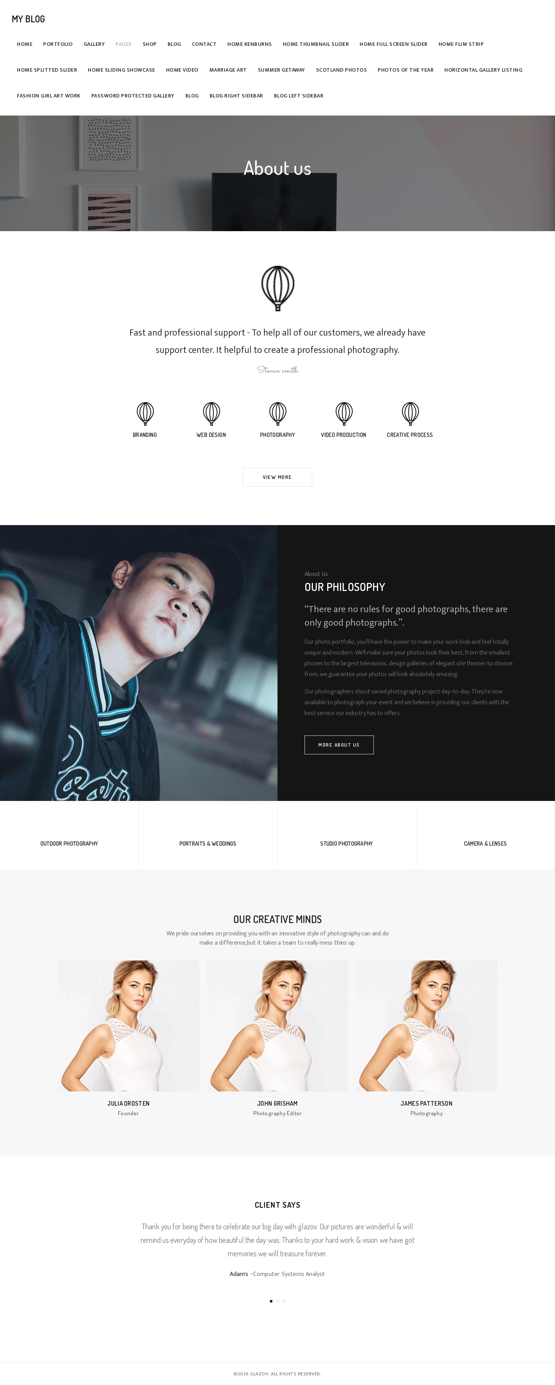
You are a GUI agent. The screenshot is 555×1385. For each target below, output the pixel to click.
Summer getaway (281, 69)
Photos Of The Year (406, 69)
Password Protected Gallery (133, 95)
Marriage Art (228, 69)
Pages (124, 44)
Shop (150, 44)
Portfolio (58, 44)
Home (24, 44)
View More (277, 477)
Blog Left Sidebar (299, 95)
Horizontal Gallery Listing (483, 69)
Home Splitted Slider (47, 69)
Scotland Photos (341, 69)
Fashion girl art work (49, 95)
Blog (174, 44)
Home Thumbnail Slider (316, 44)
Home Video (182, 69)
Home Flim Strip (461, 44)
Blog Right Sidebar (236, 95)
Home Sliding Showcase (121, 69)
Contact (204, 44)
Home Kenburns (249, 44)
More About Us (339, 745)
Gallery (94, 44)
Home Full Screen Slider (394, 44)
